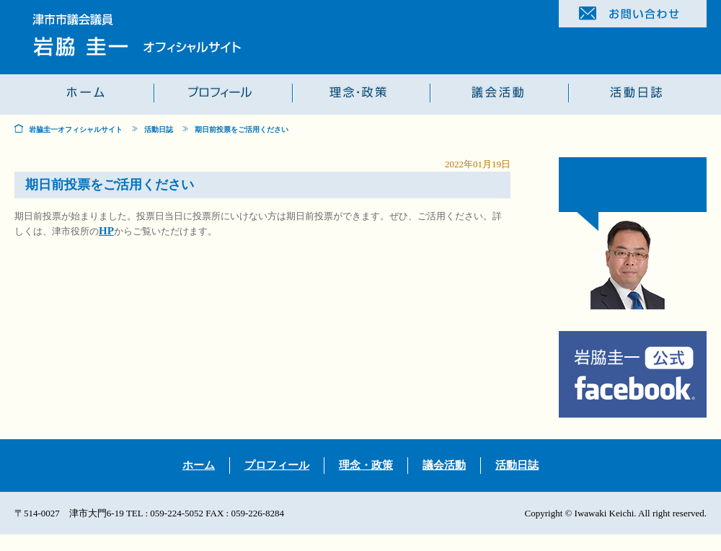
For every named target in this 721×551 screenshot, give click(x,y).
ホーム (198, 465)
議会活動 (444, 465)
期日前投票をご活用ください (241, 129)
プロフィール (276, 465)
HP (106, 231)
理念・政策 (366, 465)
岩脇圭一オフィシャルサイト (76, 129)
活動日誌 (158, 129)
